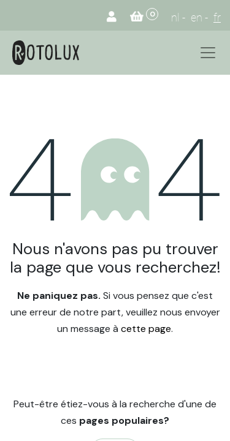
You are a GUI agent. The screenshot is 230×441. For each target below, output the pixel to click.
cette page (146, 328)
